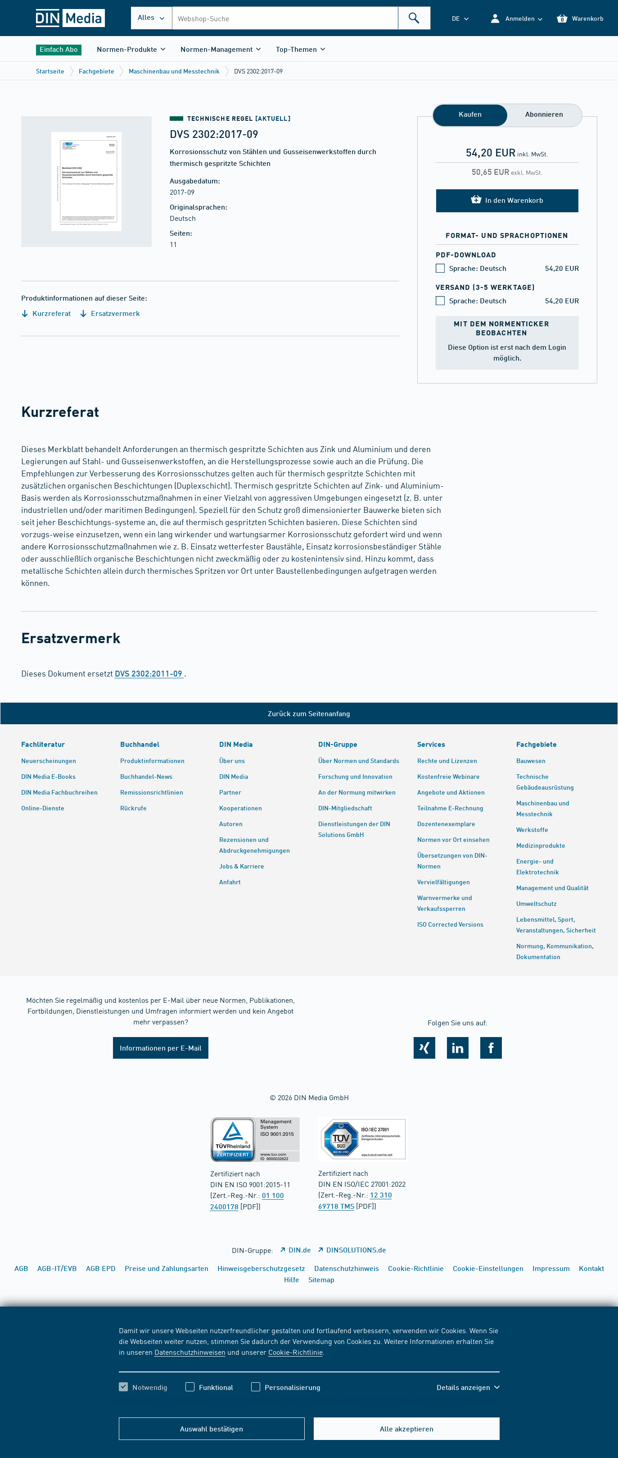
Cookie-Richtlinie (295, 1352)
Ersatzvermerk (110, 313)
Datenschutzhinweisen (190, 1352)
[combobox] (301, 18)
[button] (516, 18)
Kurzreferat (46, 313)
